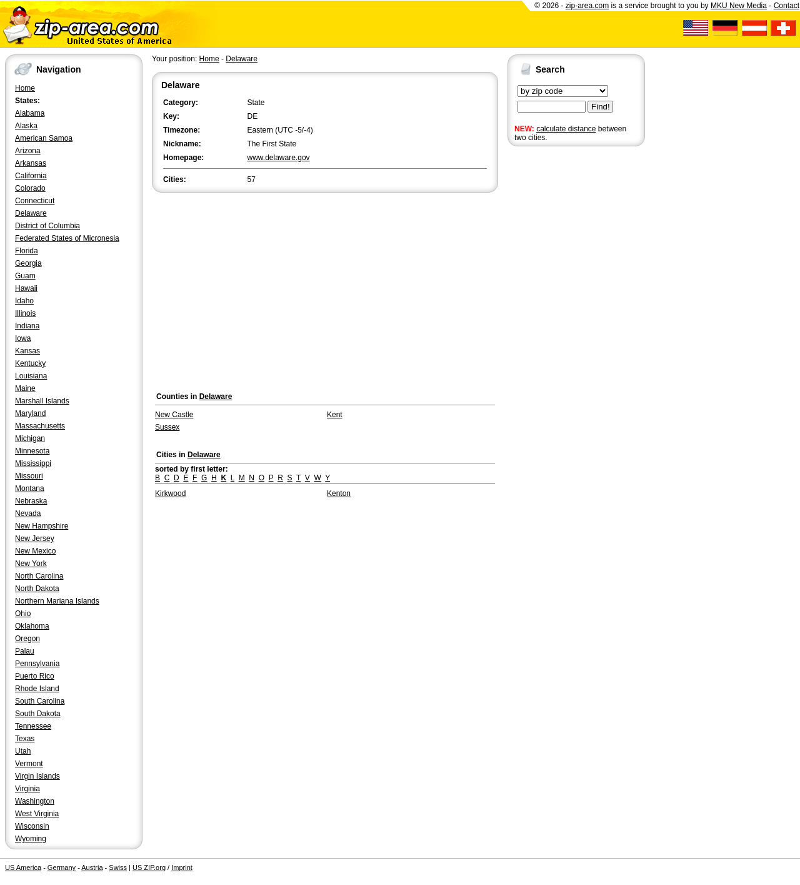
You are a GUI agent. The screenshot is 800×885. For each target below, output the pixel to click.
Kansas (27, 350)
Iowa (23, 338)
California (31, 175)
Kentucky (30, 363)
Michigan (30, 438)
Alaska (26, 125)
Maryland (30, 413)
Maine (25, 388)
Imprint (181, 867)
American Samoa (43, 138)
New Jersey (34, 538)
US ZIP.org (149, 867)
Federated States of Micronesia (67, 238)
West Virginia (37, 813)
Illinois (25, 313)
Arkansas (30, 163)
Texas (24, 738)
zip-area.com (587, 5)
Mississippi (33, 463)
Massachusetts (40, 426)
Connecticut (34, 200)
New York (31, 563)
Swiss (118, 867)
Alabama (29, 113)
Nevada (28, 513)
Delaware (31, 213)
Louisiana (31, 376)
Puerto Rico (34, 676)
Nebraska (31, 501)
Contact (786, 5)
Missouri (29, 476)
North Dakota (37, 588)
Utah (23, 751)
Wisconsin (32, 826)
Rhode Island (37, 688)
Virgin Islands (37, 776)
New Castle (174, 414)
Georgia (28, 263)
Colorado (30, 188)
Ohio (23, 613)
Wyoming (30, 838)
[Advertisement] (558, 342)
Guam (25, 275)
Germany (62, 867)
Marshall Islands (42, 401)
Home (25, 88)
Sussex (167, 427)
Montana (29, 488)
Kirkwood (170, 493)
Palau (24, 651)
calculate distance (566, 128)
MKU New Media (739, 5)
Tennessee (33, 726)
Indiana (27, 325)
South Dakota (38, 713)
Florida (26, 250)
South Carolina (39, 701)
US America (23, 867)
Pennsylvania (37, 663)
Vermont (29, 763)
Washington (34, 801)
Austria (91, 867)
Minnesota (32, 451)
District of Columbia (47, 225)
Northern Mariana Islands (57, 601)
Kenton (339, 493)
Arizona (28, 150)
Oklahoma (32, 626)
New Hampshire (41, 526)
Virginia (27, 788)
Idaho (24, 300)
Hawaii (26, 288)
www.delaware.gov (279, 157)
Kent (334, 414)
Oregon (27, 638)
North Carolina (39, 576)
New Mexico (35, 551)
